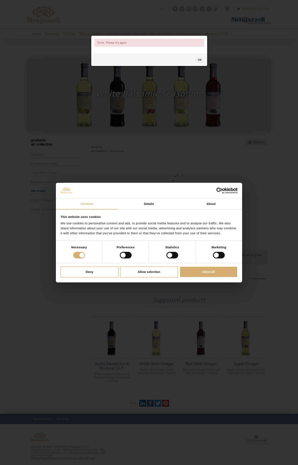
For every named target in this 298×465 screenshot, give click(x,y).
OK (200, 70)
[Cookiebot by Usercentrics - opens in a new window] (219, 190)
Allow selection (149, 272)
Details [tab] (149, 204)
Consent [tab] (87, 204)
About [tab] (211, 204)
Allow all (208, 272)
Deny (89, 272)
